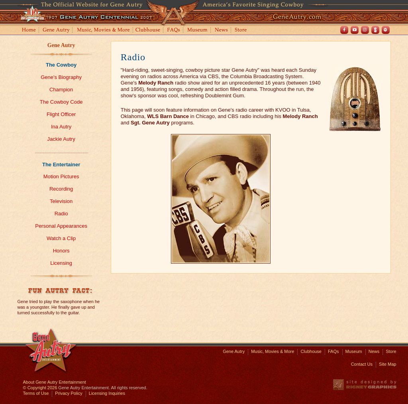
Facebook (344, 30)
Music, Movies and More (103, 30)
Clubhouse (148, 30)
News (221, 30)
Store (242, 30)
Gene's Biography (61, 77)
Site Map (387, 364)
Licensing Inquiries (107, 393)
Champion (61, 90)
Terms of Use (36, 393)
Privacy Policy (68, 393)
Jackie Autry (61, 139)
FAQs (174, 30)
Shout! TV (375, 30)
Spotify (386, 30)
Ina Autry (61, 127)
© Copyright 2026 (40, 387)
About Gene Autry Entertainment (54, 382)
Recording (61, 189)
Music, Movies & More (272, 351)
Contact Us (362, 364)
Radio (61, 214)
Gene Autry (56, 30)
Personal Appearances (61, 226)
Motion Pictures (61, 176)
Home (28, 30)
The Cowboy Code (61, 102)
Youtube (355, 30)
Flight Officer (61, 114)
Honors (61, 251)
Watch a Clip (61, 238)
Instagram (365, 30)
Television (61, 201)
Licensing (61, 263)
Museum (198, 30)
